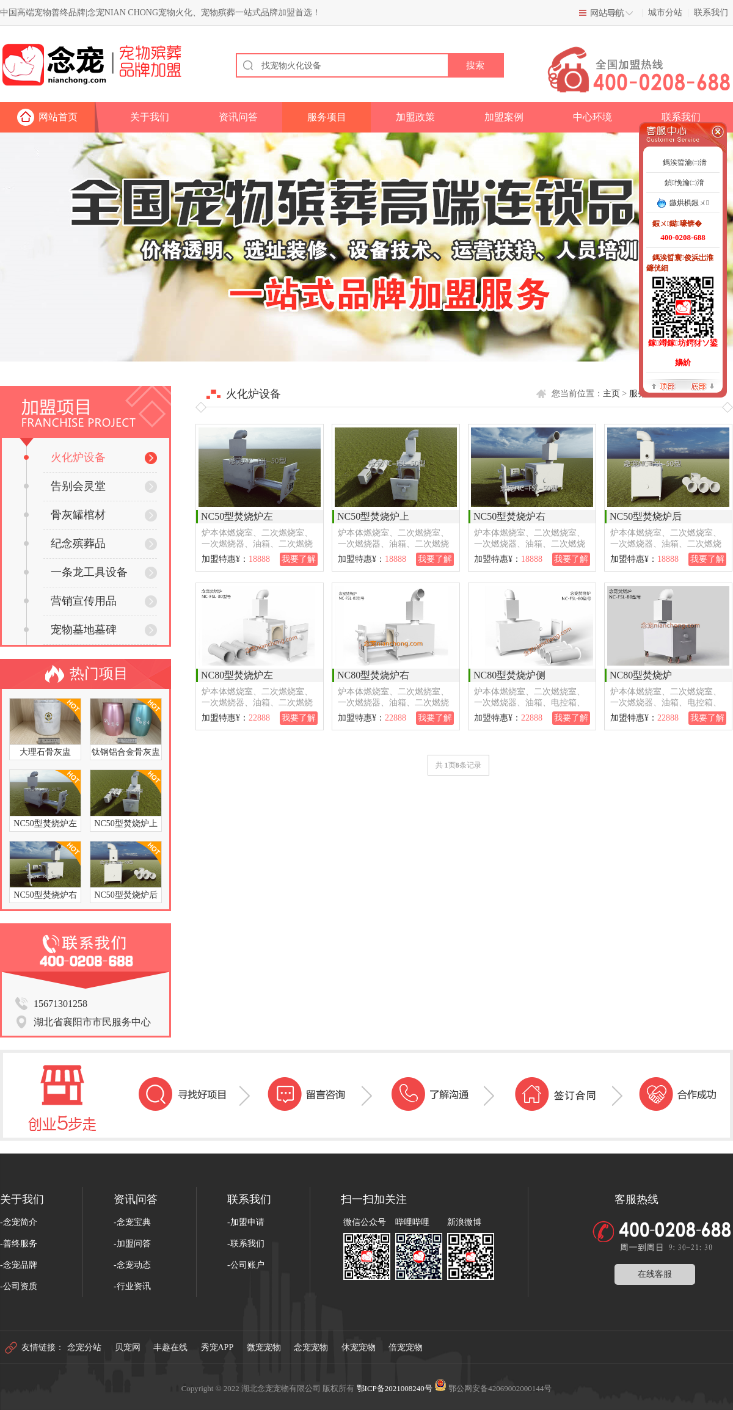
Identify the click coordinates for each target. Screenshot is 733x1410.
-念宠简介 (18, 1222)
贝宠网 (127, 1347)
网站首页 (58, 117)
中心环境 (592, 117)
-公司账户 (245, 1265)
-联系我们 (245, 1243)
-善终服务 (18, 1243)
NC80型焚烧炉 (641, 675)
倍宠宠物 (405, 1347)
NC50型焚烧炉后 (646, 516)
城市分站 (665, 12)
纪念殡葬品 (65, 543)
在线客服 (655, 1274)
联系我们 (711, 12)
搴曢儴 (702, 385)
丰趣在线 (170, 1347)
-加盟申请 (245, 1222)
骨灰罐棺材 (65, 515)
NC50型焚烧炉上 (373, 516)
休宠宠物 (358, 1347)
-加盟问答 (132, 1243)
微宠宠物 (264, 1347)
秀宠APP (217, 1347)
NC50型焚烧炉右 (509, 516)
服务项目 (326, 117)
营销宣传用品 (70, 601)
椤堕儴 (663, 385)
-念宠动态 (132, 1265)
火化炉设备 (65, 457)
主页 (611, 393)
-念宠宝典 (132, 1222)
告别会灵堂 (65, 486)
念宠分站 (84, 1347)
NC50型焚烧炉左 (237, 516)
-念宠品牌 (18, 1265)
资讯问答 (238, 117)
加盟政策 (415, 117)
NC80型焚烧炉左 (237, 675)
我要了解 (299, 559)
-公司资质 (18, 1286)
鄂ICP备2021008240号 (394, 1388)
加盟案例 (503, 117)
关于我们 (149, 117)
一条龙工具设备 (76, 572)
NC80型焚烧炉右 (373, 675)
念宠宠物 (311, 1347)
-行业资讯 (132, 1286)
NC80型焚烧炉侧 (509, 675)
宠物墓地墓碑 (70, 629)
